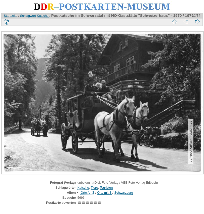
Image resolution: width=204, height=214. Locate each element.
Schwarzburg (123, 192)
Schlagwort (28, 16)
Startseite (10, 16)
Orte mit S (104, 192)
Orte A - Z (87, 192)
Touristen (106, 187)
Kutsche (43, 16)
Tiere (94, 187)
